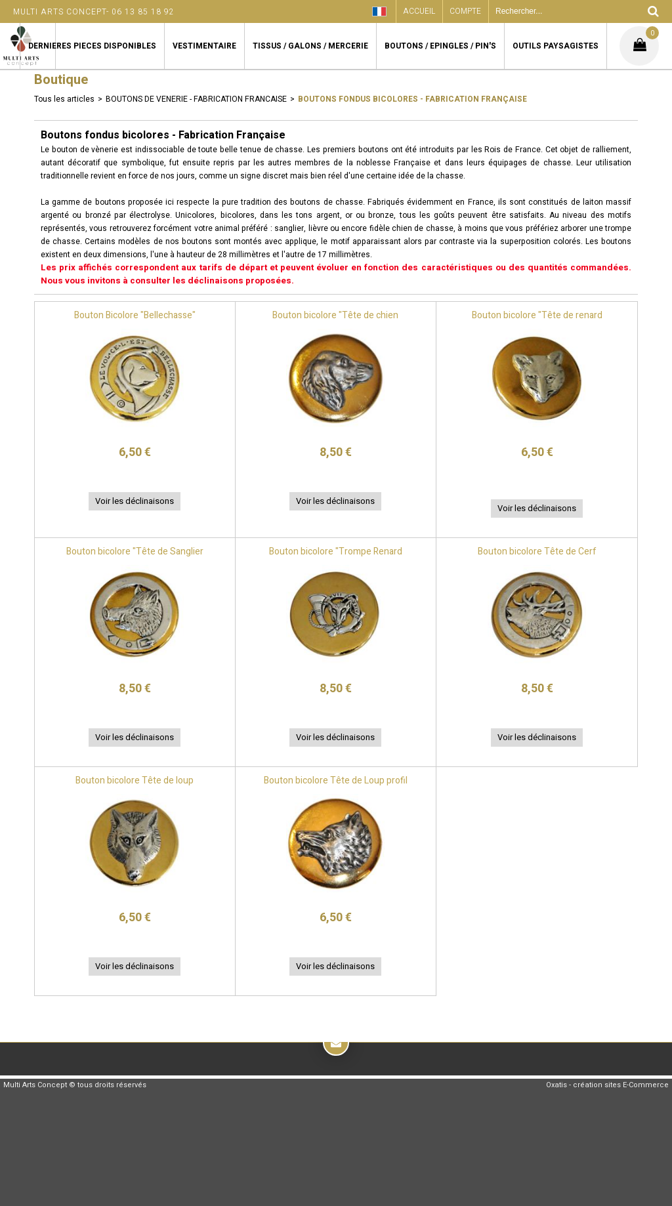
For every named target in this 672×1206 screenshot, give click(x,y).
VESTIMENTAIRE (204, 46)
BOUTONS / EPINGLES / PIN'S (440, 46)
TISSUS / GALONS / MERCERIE (310, 46)
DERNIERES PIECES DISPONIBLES (92, 46)
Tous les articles (64, 99)
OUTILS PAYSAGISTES (555, 46)
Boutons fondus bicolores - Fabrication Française (412, 99)
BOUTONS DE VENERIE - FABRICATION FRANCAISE (196, 99)
